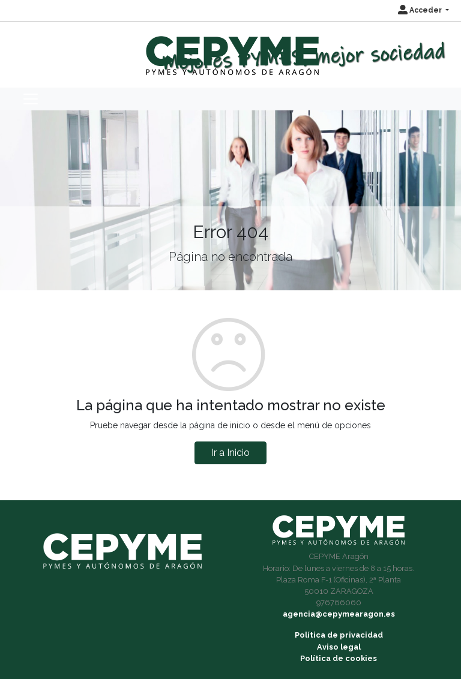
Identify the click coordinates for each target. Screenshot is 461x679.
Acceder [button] (421, 10)
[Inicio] (231, 50)
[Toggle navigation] (30, 99)
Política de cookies (338, 658)
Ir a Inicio (230, 452)
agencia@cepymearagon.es (339, 613)
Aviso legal (339, 646)
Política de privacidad (339, 634)
